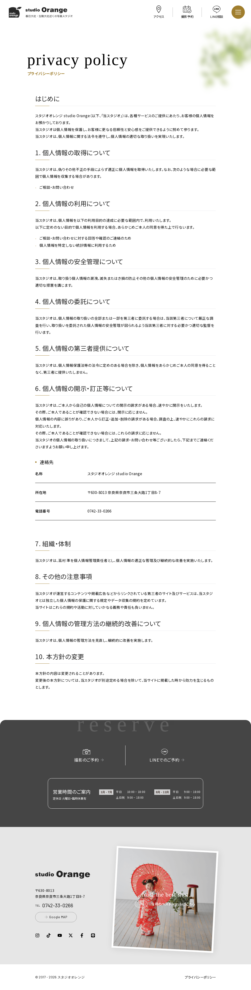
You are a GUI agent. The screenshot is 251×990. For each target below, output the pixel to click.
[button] (41, 14)
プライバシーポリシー (200, 977)
